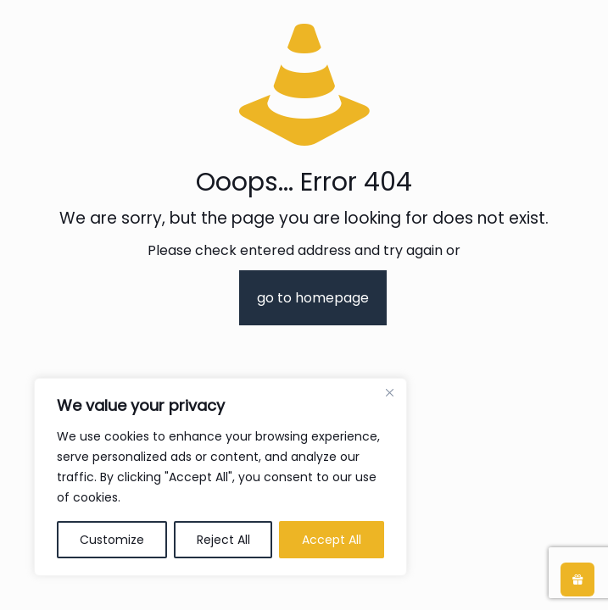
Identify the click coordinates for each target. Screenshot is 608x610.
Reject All (223, 539)
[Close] (389, 392)
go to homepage (313, 298)
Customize (112, 539)
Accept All (331, 539)
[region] (220, 477)
